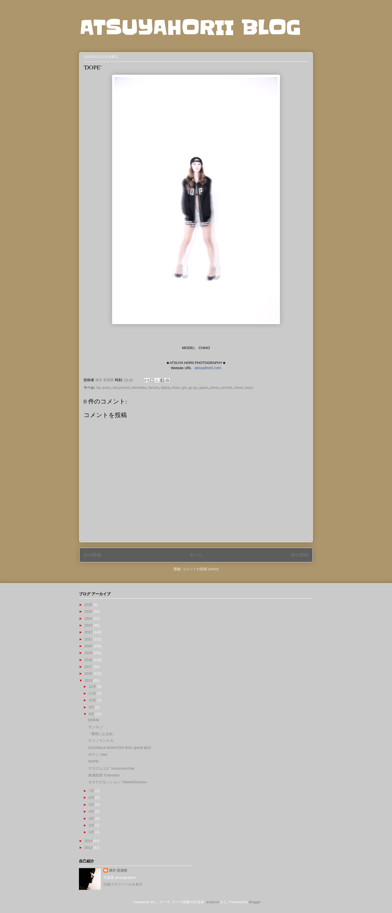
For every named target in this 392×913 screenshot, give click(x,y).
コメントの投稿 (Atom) (200, 569)
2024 (88, 618)
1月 (92, 832)
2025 (88, 611)
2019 (88, 653)
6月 (92, 797)
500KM (93, 720)
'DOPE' (93, 761)
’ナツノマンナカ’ (101, 741)
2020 (88, 646)
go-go (192, 387)
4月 (92, 811)
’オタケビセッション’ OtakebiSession (117, 782)
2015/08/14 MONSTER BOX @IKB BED (119, 748)
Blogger (255, 902)
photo (214, 387)
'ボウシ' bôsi (97, 754)
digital (165, 387)
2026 (88, 605)
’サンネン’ (95, 727)
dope (176, 387)
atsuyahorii (121, 387)
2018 (88, 660)
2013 (88, 848)
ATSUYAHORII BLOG (190, 27)
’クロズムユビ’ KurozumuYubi (111, 768)
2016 (88, 673)
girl (184, 387)
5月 (92, 805)
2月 (92, 825)
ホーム (196, 555)
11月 (93, 693)
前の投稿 (299, 555)
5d (98, 387)
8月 (92, 714)
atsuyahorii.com (207, 368)
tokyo (249, 387)
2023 (88, 625)
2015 (88, 680)
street (238, 387)
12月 (93, 686)
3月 (92, 818)
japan (204, 387)
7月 (92, 791)
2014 (88, 841)
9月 (92, 707)
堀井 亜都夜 (118, 870)
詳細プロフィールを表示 (122, 884)
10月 (93, 700)
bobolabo (138, 387)
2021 (88, 639)
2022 (88, 632)
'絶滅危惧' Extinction (104, 775)
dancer (153, 387)
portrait (226, 387)
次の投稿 (92, 555)
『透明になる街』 (102, 734)
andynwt (212, 902)
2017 (88, 667)
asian (106, 387)
